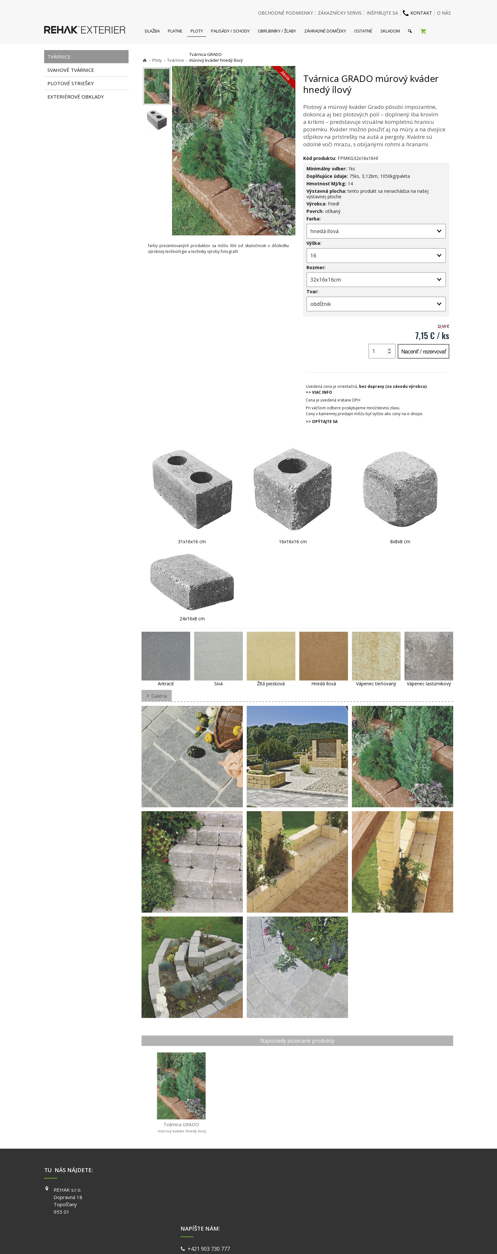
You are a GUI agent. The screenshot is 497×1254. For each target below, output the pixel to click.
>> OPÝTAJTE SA (322, 421)
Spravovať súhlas (348, 1241)
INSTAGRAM (343, 1199)
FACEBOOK (342, 1189)
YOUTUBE (341, 1208)
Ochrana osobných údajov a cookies (294, 1241)
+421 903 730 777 (210, 1190)
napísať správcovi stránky (231, 1241)
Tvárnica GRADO (181, 1127)
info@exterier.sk (209, 1198)
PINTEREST (342, 1217)
